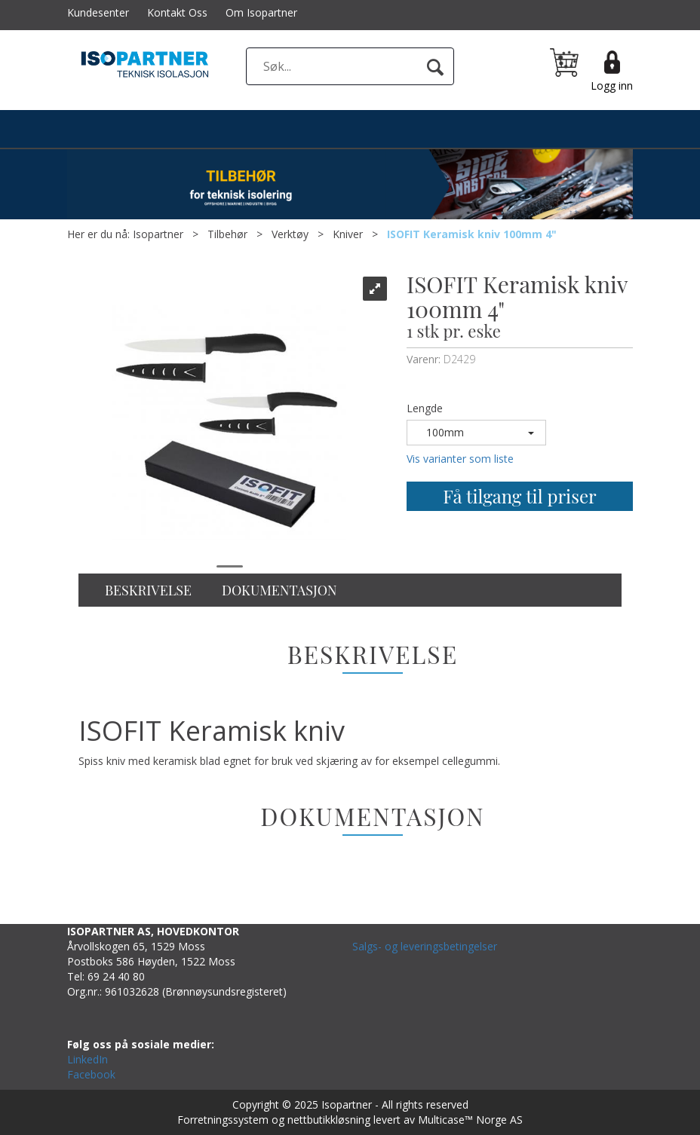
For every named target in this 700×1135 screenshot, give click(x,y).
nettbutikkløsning (328, 1119)
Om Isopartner (261, 12)
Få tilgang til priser (519, 496)
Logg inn (612, 85)
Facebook (91, 1074)
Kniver (348, 234)
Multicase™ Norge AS (470, 1119)
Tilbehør (227, 234)
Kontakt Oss (177, 12)
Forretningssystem (223, 1119)
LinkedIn (87, 1059)
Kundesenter (98, 12)
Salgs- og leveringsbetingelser (424, 946)
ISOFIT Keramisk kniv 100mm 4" (472, 234)
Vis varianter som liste (460, 458)
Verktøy (290, 234)
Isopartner (158, 234)
